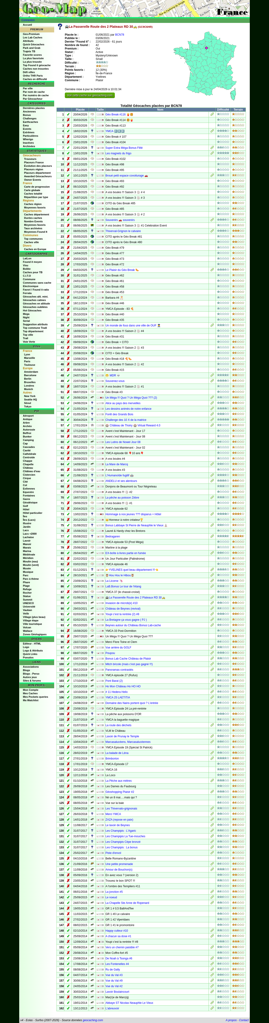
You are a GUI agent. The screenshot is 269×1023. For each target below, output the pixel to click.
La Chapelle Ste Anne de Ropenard (127, 903)
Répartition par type (36, 197)
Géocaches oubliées (35, 307)
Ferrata (27, 293)
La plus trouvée (32, 61)
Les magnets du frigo (118, 153)
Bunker (27, 436)
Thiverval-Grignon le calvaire (123, 231)
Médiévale (29, 554)
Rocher (27, 592)
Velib (26, 613)
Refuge (27, 589)
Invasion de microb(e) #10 (121, 603)
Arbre (26, 422)
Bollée (27, 268)
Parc (25, 575)
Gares (26, 499)
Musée (27, 568)
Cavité (27, 450)
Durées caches (33, 218)
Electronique (30, 286)
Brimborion (112, 758)
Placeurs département (37, 172)
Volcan (27, 627)
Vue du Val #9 (113, 980)
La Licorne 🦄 (113, 581)
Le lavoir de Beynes (117, 825)
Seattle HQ (30, 399)
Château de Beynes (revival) (122, 608)
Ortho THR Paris (33, 75)
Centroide (29, 457)
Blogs (26, 670)
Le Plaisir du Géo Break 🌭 (122, 270)
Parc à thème (31, 578)
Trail (25, 338)
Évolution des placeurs (38, 165)
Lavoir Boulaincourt (117, 991)
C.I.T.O (27, 275)
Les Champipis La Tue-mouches (125, 836)
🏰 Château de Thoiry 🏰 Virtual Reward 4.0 (132, 425)
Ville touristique (32, 624)
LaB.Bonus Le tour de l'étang (123, 586)
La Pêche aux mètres (118, 780)
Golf (25, 506)
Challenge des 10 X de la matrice (125, 420)
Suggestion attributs (35, 324)
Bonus (27, 115)
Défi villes (29, 72)
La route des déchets (118, 725)
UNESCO (28, 603)
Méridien (28, 558)
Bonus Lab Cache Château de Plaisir (128, 658)
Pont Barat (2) (114, 680)
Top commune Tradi (35, 327)
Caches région (33, 204)
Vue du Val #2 (113, 986)
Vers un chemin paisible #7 (121, 947)
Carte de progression (37, 186)
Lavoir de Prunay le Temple (122, 736)
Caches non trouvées (36, 68)
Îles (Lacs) (29, 519)
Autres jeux (30, 677)
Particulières (30, 135)
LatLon (27, 258)
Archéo (27, 426)
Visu (25, 265)
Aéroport (28, 415)
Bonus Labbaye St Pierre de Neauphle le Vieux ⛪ (136, 525)
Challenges (30, 118)
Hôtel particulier (32, 513)
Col (25, 485)
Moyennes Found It (35, 231)
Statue (27, 596)
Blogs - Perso (31, 673)
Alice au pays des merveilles (122, 403)
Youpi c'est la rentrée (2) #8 (122, 614)
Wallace (27, 630)
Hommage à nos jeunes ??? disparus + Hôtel (133, 514)
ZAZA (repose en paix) (119, 819)
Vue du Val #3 (113, 975)
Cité (25, 481)
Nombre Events (33, 221)
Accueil (27, 24)
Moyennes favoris (35, 207)
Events (27, 128)
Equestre (28, 492)
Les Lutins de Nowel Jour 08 (122, 442)
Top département (33, 331)
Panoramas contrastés (119, 669)
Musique (28, 571)
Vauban (27, 610)
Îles (25, 516)
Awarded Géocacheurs (38, 176)
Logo (26, 647)
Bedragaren (112, 536)
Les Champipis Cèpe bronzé (122, 841)
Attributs (28, 41)
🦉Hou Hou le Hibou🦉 (119, 575)
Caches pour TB (32, 272)
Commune (29, 279)
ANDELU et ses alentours (121, 481)
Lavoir (27, 540)
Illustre (27, 523)
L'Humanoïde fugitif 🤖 (119, 475)
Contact (244, 1020)
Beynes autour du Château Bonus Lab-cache (133, 625)
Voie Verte (29, 341)
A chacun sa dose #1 (118, 936)
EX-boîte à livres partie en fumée (125, 553)
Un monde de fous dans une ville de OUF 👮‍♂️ (132, 325)
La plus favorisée (33, 58)
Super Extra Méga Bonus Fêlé (124, 147)
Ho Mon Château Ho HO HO (123, 686)
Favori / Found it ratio (36, 289)
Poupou (110, 653)
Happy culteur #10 (116, 930)
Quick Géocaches (33, 44)
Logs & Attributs (33, 650)
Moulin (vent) (31, 565)
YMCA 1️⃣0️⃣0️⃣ (114, 131)
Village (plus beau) (34, 617)
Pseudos (28, 657)
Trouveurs (30, 159)
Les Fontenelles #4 (117, 964)
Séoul (27, 403)
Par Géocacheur (32, 98)
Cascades (29, 447)
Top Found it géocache (37, 65)
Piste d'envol (113, 853)
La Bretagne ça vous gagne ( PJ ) (126, 619)
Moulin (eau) (30, 561)
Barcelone (30, 375)
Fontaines (29, 495)
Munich (28, 389)
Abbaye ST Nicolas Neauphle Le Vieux (129, 1002)
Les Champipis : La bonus (121, 847)
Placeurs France (34, 162)
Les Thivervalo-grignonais (121, 808)
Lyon (27, 354)
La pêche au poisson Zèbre (122, 497)
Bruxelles (30, 382)
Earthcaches (30, 122)
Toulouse (29, 364)
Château (28, 467)
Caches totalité (33, 193)
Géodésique (30, 502)
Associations (31, 666)
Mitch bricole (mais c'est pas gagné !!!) (129, 664)
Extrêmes (28, 132)
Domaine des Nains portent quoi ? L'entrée (131, 703)
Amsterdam (31, 371)
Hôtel (26, 509)
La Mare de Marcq (116, 464)
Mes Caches (30, 693)
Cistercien (29, 474)
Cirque (27, 478)
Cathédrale (29, 454)
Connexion (28, 20)
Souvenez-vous (115, 381)
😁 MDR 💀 (112, 375)
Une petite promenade (119, 864)
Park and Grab (31, 47)
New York (29, 396)
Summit (27, 599)
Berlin (27, 378)
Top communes (33, 238)
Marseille (29, 357)
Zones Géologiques (35, 634)
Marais (27, 547)
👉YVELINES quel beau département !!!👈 (131, 569)
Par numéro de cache (36, 95)
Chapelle (28, 464)
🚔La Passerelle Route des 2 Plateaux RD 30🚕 (135, 597)
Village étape (30, 620)
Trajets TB (29, 51)
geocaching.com (93, 1020)
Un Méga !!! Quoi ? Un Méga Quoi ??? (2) (131, 397)
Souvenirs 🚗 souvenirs (119, 220)
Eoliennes (29, 488)
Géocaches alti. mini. (35, 296)
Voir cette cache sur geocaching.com (90, 95)
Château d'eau (31, 471)
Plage (26, 585)
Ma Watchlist (30, 700)
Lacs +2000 (30, 533)
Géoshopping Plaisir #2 (119, 792)
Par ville (28, 88)
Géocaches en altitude (36, 303)
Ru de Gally (112, 969)
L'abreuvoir (112, 1008)
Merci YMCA (113, 814)
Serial (26, 320)
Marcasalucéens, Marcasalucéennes (127, 742)
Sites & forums (32, 680)
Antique (27, 419)
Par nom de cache (34, 91)
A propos (231, 1020)
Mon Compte (30, 689)
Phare (26, 582)
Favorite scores (32, 54)
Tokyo (27, 406)
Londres (29, 385)
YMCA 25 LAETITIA (117, 697)
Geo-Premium (31, 34)
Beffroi (27, 433)
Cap (25, 443)
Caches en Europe (35, 249)
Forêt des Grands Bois (119, 414)
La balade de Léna (116, 753)
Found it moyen (32, 261)
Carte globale (32, 190)
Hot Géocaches (32, 310)
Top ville (28, 334)
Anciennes (29, 111)
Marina (27, 551)
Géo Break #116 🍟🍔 (119, 114)
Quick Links (30, 654)
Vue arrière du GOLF (118, 647)
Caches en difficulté (35, 79)
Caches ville (31, 242)
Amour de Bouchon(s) (118, 869)
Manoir (27, 544)
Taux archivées (33, 228)
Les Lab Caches (32, 37)
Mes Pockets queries (35, 696)
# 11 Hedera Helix (116, 692)
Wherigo (28, 139)
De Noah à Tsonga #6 (118, 958)
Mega (26, 314)
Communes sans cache (37, 282)
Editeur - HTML (32, 643)
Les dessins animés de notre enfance (128, 408)
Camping (28, 440)
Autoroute (29, 429)
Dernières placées (34, 108)
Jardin (27, 526)
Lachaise (28, 537)
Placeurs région (33, 169)
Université (29, 606)
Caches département (36, 214)
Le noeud (111, 897)
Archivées (29, 146)
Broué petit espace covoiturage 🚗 (126, 175)
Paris (27, 361)
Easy (26, 125)
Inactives (28, 142)
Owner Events (32, 179)
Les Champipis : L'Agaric (120, 830)
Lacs (26, 530)
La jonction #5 (114, 891)
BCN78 (119, 34)
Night (26, 317)
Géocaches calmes (34, 300)
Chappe (27, 460)
